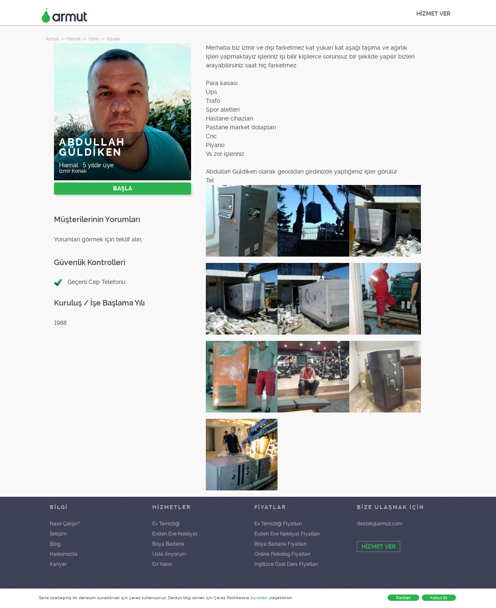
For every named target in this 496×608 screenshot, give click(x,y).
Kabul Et (438, 597)
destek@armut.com (379, 524)
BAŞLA (122, 188)
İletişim (58, 534)
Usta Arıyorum (169, 554)
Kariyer (58, 564)
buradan (259, 597)
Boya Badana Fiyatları (280, 544)
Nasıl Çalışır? (65, 524)
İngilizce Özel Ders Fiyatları (286, 564)
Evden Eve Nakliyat (174, 534)
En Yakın (162, 564)
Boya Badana (168, 544)
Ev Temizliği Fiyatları (278, 524)
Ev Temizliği (166, 524)
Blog (55, 544)
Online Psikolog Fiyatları (282, 554)
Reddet (403, 597)
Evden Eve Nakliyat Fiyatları (287, 534)
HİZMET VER (433, 13)
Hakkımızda (64, 554)
